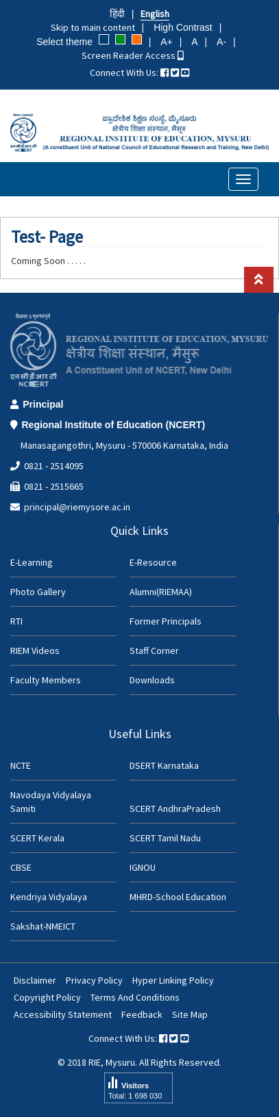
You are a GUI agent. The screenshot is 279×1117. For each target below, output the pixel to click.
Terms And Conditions (135, 997)
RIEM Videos (35, 650)
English (155, 14)
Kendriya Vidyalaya (48, 897)
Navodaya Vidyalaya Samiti (50, 802)
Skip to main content (93, 27)
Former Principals (166, 621)
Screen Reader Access (133, 55)
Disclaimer (35, 980)
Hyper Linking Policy (173, 980)
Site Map (190, 1014)
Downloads (152, 680)
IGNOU (143, 867)
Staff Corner (154, 650)
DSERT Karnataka (164, 765)
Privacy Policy (94, 980)
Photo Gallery (38, 592)
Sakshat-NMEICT (42, 926)
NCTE (20, 765)
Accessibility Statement (63, 1014)
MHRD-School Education (178, 897)
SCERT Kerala (37, 838)
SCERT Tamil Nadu (165, 838)
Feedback (141, 1014)
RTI (16, 621)
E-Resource (153, 562)
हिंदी (117, 14)
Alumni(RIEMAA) (161, 592)
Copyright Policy (47, 997)
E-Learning (31, 562)
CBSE (21, 867)
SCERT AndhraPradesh (175, 808)
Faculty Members (45, 680)
